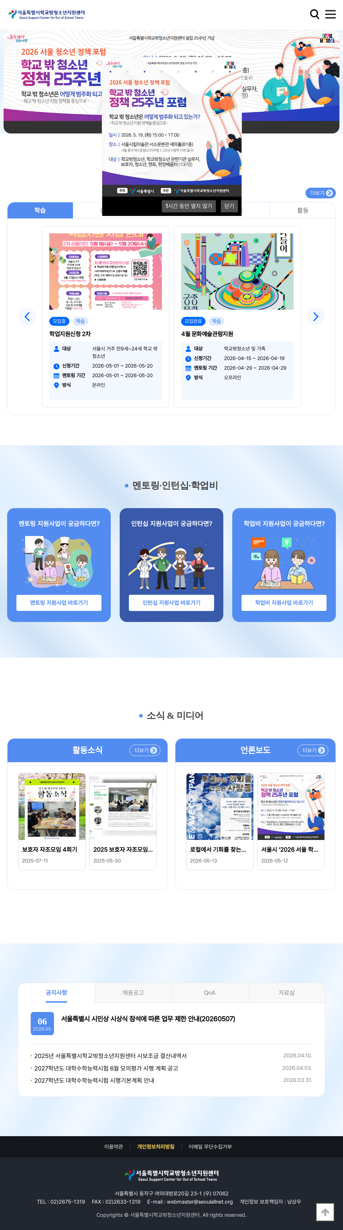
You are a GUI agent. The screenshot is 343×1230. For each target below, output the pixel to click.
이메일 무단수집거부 (210, 1147)
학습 (40, 210)
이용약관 (113, 1147)
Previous (27, 317)
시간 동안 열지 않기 (188, 206)
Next (316, 317)
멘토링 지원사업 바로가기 (59, 602)
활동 (303, 210)
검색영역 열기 (315, 14)
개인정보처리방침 (155, 1147)
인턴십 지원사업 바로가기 (171, 602)
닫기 (229, 206)
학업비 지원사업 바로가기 (284, 602)
